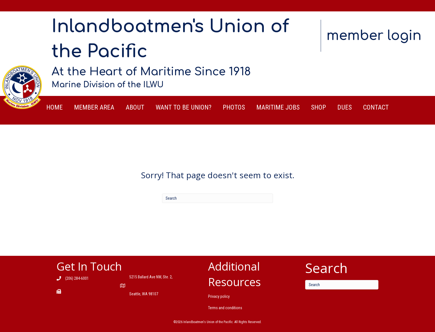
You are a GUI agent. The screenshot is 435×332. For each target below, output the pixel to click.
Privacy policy (219, 296)
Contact (376, 107)
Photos (234, 107)
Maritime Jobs (278, 107)
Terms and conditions (225, 308)
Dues (344, 107)
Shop (318, 107)
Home (54, 107)
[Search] (217, 198)
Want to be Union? (183, 107)
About (135, 107)
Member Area (94, 107)
